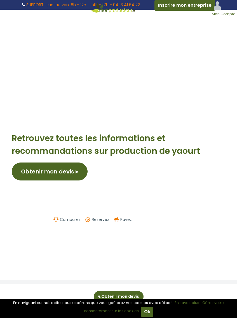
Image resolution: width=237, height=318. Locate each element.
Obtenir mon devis (49, 171)
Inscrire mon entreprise (185, 5)
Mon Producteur (119, 8)
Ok (147, 311)
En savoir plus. (187, 302)
